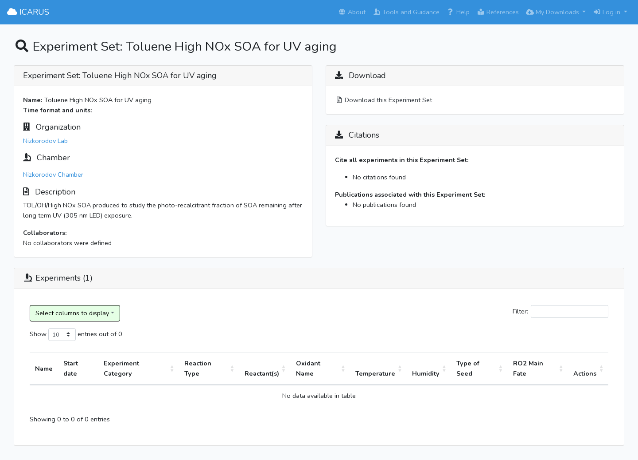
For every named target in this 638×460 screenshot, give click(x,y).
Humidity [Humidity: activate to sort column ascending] (426, 373)
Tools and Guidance (406, 12)
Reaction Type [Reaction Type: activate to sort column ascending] (197, 368)
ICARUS (28, 12)
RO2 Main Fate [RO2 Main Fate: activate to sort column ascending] (528, 368)
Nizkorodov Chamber (53, 174)
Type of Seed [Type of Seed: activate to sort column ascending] (467, 368)
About (352, 12)
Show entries (63, 334)
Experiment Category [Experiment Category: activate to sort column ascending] (121, 368)
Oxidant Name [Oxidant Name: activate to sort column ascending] (308, 368)
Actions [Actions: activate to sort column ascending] (584, 373)
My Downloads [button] (553, 12)
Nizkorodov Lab (45, 140)
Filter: (560, 311)
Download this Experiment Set (383, 99)
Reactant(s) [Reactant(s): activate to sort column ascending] (262, 373)
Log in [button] (607, 12)
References (498, 12)
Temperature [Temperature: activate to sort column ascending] (375, 373)
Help (458, 12)
